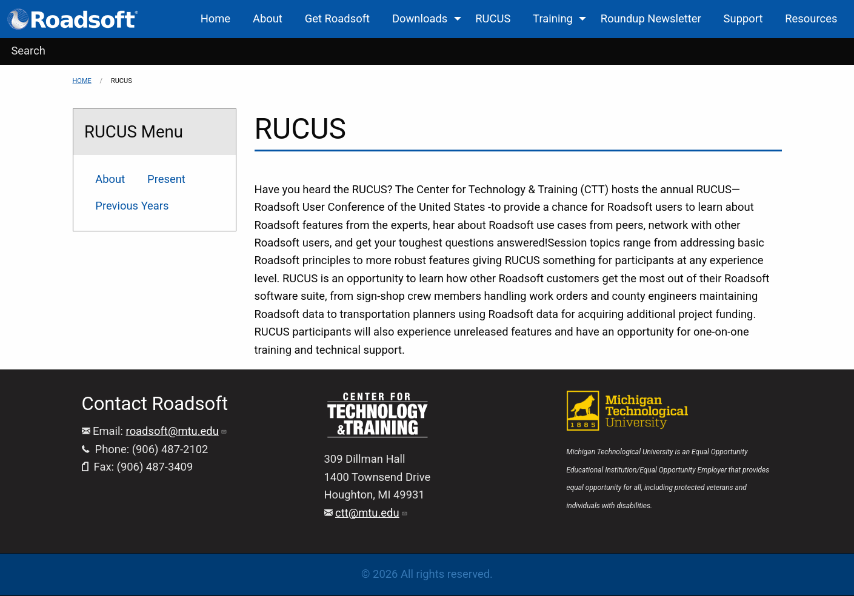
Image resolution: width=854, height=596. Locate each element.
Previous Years (131, 205)
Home (82, 81)
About (110, 179)
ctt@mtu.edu (371, 512)
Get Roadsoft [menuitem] (337, 18)
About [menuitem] (267, 18)
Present (166, 179)
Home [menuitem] (216, 18)
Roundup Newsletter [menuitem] (651, 18)
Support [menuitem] (743, 18)
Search (28, 50)
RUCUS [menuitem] (492, 18)
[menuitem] (73, 19)
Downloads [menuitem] (419, 18)
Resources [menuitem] (811, 18)
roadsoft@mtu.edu (176, 431)
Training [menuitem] (553, 18)
